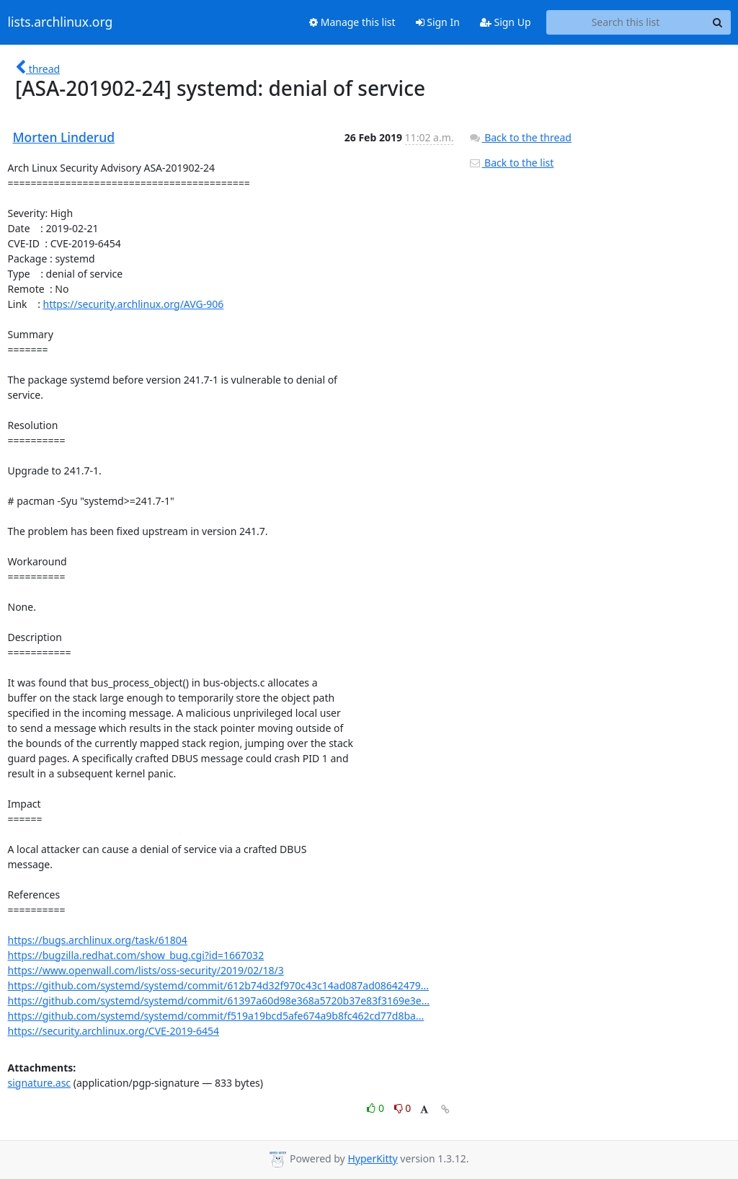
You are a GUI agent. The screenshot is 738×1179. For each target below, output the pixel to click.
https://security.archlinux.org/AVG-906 (133, 304)
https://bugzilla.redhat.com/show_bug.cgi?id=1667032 (136, 955)
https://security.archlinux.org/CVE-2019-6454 (113, 1031)
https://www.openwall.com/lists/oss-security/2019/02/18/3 (146, 970)
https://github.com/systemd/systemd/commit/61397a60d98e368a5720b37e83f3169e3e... (219, 1000)
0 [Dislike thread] (403, 1108)
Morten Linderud (64, 137)
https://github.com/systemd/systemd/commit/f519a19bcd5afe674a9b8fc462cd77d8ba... (216, 1016)
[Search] (718, 22)
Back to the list (511, 162)
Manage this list (352, 22)
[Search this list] (626, 22)
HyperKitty (372, 1158)
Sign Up (505, 22)
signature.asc (39, 1083)
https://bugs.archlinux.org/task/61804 (97, 940)
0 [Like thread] (376, 1108)
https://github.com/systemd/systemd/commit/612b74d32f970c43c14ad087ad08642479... (219, 985)
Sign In (438, 22)
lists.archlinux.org (60, 22)
